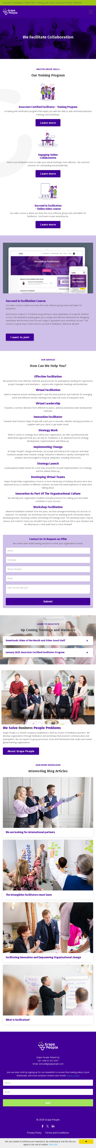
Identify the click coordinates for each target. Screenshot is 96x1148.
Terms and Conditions (57, 1132)
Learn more (48, 122)
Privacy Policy (73, 1075)
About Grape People (21, 751)
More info (53, 1144)
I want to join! (19, 337)
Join (48, 1102)
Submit (48, 601)
